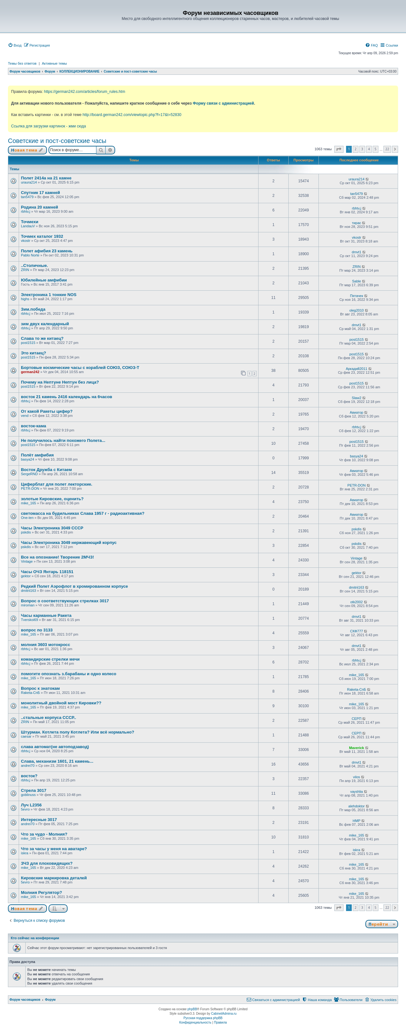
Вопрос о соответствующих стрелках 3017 (65, 600)
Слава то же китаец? (42, 338)
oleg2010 (356, 310)
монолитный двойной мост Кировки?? (61, 703)
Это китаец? (33, 353)
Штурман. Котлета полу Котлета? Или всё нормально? (77, 732)
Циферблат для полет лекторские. (56, 484)
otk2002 (356, 602)
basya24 (27, 459)
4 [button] (369, 149)
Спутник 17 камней (40, 192)
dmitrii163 (28, 590)
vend (25, 415)
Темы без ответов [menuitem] (22, 63)
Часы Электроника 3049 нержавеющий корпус (69, 542)
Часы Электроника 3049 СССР (52, 528)
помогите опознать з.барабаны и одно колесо (68, 673)
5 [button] (376, 149)
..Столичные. (34, 265)
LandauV (28, 226)
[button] (339, 149)
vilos (356, 777)
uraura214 (29, 182)
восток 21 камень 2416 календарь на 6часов (66, 396)
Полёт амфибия (37, 455)
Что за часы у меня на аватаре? (54, 848)
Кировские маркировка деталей (54, 878)
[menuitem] (15, 45)
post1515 (28, 343)
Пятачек (356, 296)
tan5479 (27, 197)
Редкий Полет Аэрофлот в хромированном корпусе (74, 586)
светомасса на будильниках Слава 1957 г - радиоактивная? (82, 513)
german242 (30, 372)
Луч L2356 (31, 805)
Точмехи (29, 221)
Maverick (356, 748)
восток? (29, 775)
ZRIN (25, 270)
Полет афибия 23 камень (47, 251)
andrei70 (28, 765)
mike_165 (28, 503)
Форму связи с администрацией (223, 103)
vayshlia (356, 791)
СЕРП (357, 719)
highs (25, 299)
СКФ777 (356, 631)
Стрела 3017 (33, 790)
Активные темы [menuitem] (54, 63)
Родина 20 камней (39, 207)
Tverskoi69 (29, 620)
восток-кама (33, 425)
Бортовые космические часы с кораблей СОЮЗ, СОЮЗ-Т (80, 367)
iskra (24, 853)
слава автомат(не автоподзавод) (55, 746)
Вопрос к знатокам (40, 688)
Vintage (27, 561)
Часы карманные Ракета (46, 615)
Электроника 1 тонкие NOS (48, 294)
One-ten (27, 518)
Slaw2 (356, 398)
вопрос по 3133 (37, 630)
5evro (25, 809)
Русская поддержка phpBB (202, 1018)
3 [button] (362, 149)
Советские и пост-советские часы (57, 140)
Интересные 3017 (39, 819)
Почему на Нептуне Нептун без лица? (60, 382)
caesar (26, 736)
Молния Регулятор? (41, 892)
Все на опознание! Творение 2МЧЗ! (57, 557)
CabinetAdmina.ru (224, 1013)
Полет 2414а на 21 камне (46, 178)
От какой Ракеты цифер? (47, 411)
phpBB (192, 1009)
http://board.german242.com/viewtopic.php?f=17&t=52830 (131, 115)
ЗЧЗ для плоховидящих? (47, 863)
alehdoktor (356, 806)
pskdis (26, 532)
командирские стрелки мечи (50, 659)
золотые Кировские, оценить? (52, 498)
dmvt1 (356, 252)
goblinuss (28, 795)
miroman (28, 605)
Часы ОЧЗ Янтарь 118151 (47, 571)
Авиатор (356, 412)
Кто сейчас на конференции (35, 938)
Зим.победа (33, 309)
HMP (356, 821)
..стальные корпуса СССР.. (48, 717)
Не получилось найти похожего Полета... (63, 440)
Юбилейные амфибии (44, 280)
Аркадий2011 (356, 369)
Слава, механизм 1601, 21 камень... (57, 761)
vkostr (25, 240)
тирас (356, 223)
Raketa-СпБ (30, 693)
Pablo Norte (30, 255)
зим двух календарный (45, 323)
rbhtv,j (25, 211)
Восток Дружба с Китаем (46, 469)
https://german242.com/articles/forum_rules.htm (84, 91)
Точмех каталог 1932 (42, 236)
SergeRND (29, 474)
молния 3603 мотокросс (45, 644)
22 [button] (387, 149)
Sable (356, 281)
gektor (26, 576)
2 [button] (356, 149)
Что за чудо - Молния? (44, 834)
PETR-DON (30, 488)
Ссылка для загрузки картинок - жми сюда (48, 126)
